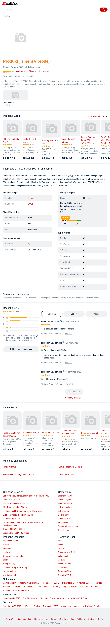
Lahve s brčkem (65, 507)
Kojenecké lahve (10, 541)
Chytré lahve (63, 530)
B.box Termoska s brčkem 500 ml (18, 515)
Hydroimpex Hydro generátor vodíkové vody (22, 511)
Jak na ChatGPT (50, 606)
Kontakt (91, 619)
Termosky (7, 544)
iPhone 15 (46, 583)
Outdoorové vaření (66, 552)
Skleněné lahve (65, 496)
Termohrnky (8, 548)
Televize (98, 583)
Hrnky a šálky (9, 564)
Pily (64, 587)
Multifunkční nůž (65, 564)
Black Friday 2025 (21, 590)
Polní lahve (63, 522)
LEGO (56, 583)
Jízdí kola (84, 587)
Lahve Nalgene (65, 500)
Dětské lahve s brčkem (68, 526)
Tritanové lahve (65, 503)
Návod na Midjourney (70, 606)
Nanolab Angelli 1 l (11, 519)
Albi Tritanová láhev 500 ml (15, 507)
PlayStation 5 (68, 583)
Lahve (7, 16)
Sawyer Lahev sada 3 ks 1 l (15, 503)
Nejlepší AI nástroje (91, 606)
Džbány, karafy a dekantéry (15, 567)
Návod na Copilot (32, 606)
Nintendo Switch (84, 583)
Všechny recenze (73, 398)
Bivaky (61, 544)
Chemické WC (64, 575)
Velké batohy (64, 556)
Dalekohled (63, 567)
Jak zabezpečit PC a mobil (79, 598)
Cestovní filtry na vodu (13, 556)
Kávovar (6, 587)
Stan (60, 541)
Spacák (61, 548)
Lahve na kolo (64, 519)
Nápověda (10, 619)
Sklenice (7, 560)
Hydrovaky (8, 552)
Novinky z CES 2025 (12, 606)
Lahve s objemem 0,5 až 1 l (71, 467)
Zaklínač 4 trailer (30, 598)
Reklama (81, 619)
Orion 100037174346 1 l (14, 529)
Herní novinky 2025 (11, 598)
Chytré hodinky (9, 583)
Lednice (16, 587)
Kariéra (100, 619)
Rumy (47, 587)
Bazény (6, 590)
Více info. (28, 340)
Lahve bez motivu (66, 474)
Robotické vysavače (32, 587)
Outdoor (95, 587)
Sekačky (73, 587)
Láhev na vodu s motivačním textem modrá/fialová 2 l (26, 496)
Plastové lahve (9, 467)
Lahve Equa (63, 511)
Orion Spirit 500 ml (11, 500)
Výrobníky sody (10, 575)
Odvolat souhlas (66, 619)
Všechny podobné (97, 116)
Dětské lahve (64, 515)
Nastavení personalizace (45, 619)
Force (30, 198)
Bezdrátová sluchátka (29, 583)
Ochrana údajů (24, 619)
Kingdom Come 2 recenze (52, 598)
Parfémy (56, 587)
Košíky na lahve (10, 571)
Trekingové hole (65, 571)
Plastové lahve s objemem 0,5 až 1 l (19, 474)
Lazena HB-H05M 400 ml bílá (16, 533)
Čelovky (61, 560)
